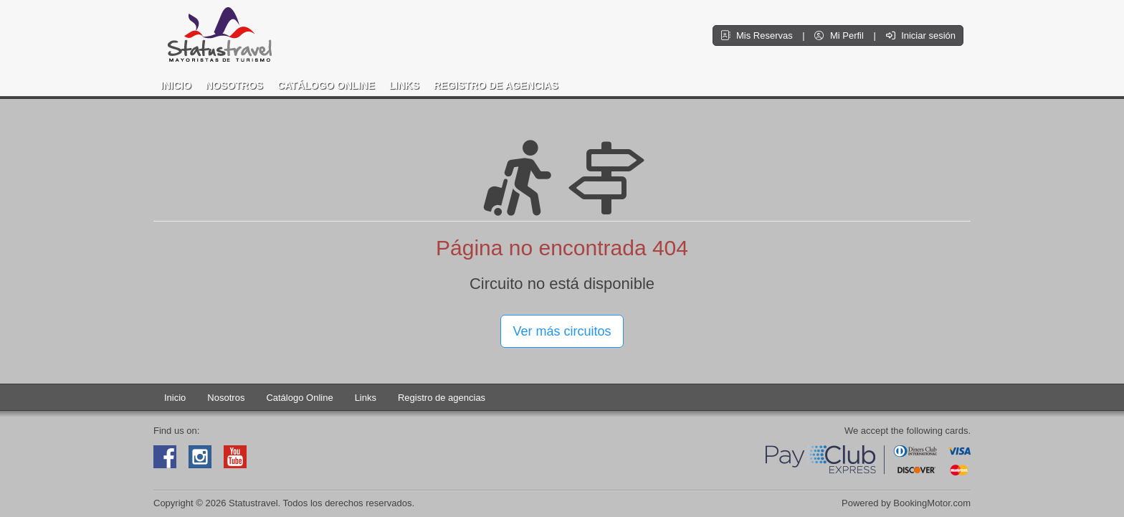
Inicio (176, 85)
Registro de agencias (496, 85)
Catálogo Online (326, 85)
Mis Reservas (757, 35)
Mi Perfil (840, 35)
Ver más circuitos (562, 331)
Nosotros (234, 85)
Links (404, 85)
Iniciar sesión (921, 35)
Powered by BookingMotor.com (906, 503)
